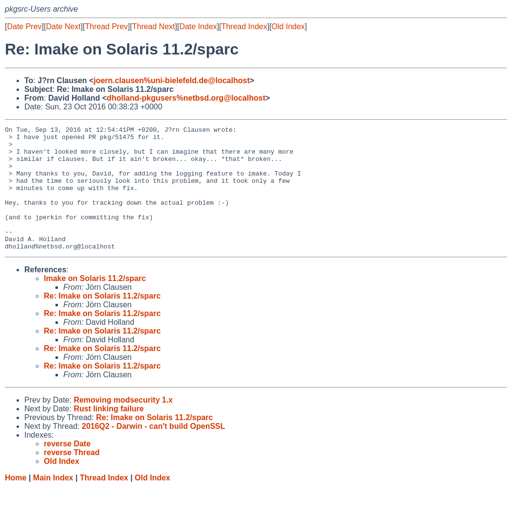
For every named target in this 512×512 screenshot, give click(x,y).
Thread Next (153, 26)
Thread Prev (106, 26)
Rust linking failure (108, 433)
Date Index (198, 26)
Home (15, 502)
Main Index (53, 502)
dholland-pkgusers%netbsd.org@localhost (186, 98)
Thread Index (244, 26)
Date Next (63, 26)
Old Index (288, 26)
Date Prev (24, 26)
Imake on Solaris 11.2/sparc (95, 303)
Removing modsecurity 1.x (123, 425)
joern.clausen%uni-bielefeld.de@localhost (171, 80)
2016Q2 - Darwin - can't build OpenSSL (153, 451)
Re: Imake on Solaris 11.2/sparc (102, 321)
